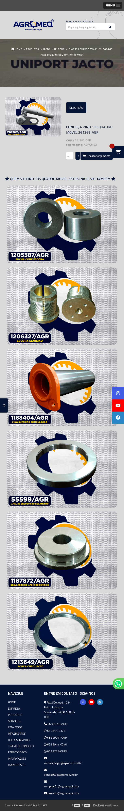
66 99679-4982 (55, 724)
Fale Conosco (17, 752)
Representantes (19, 740)
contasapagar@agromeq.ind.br (62, 761)
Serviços (14, 721)
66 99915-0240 (55, 744)
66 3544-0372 (54, 731)
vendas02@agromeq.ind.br (61, 772)
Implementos (17, 733)
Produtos (15, 715)
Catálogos (15, 727)
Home (12, 702)
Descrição (76, 107)
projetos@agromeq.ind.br (61, 793)
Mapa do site (16, 765)
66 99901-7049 (55, 737)
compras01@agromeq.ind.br (61, 784)
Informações (17, 758)
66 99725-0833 (55, 751)
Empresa (14, 708)
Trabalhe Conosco (21, 746)
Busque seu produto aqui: (80, 21)
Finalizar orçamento (96, 156)
